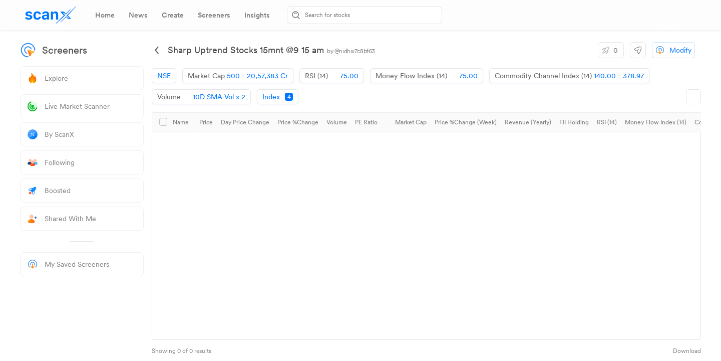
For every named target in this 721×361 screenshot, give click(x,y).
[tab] (105, 15)
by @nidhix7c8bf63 (351, 51)
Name (181, 122)
